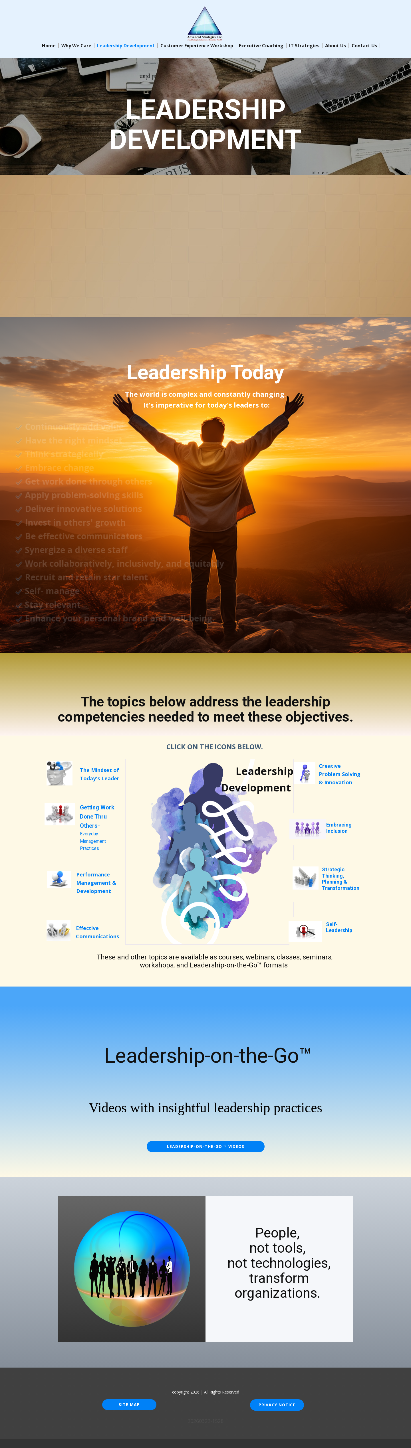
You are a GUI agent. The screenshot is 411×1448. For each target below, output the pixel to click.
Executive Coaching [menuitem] (261, 45)
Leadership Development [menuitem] (126, 45)
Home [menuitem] (49, 45)
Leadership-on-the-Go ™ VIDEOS (205, 1146)
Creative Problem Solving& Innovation (339, 774)
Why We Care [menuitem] (76, 45)
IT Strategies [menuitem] (304, 45)
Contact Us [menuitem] (364, 45)
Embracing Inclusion (339, 828)
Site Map (129, 1404)
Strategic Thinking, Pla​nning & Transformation (340, 878)
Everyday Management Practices (97, 828)
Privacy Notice (277, 1405)
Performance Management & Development (96, 882)
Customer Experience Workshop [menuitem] (196, 45)
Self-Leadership (339, 927)
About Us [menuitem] (335, 45)
